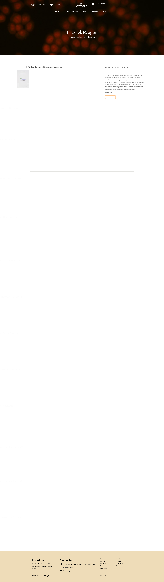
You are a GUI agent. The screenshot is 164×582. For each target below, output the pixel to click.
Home (73, 37)
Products (79, 37)
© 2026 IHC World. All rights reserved (43, 576)
